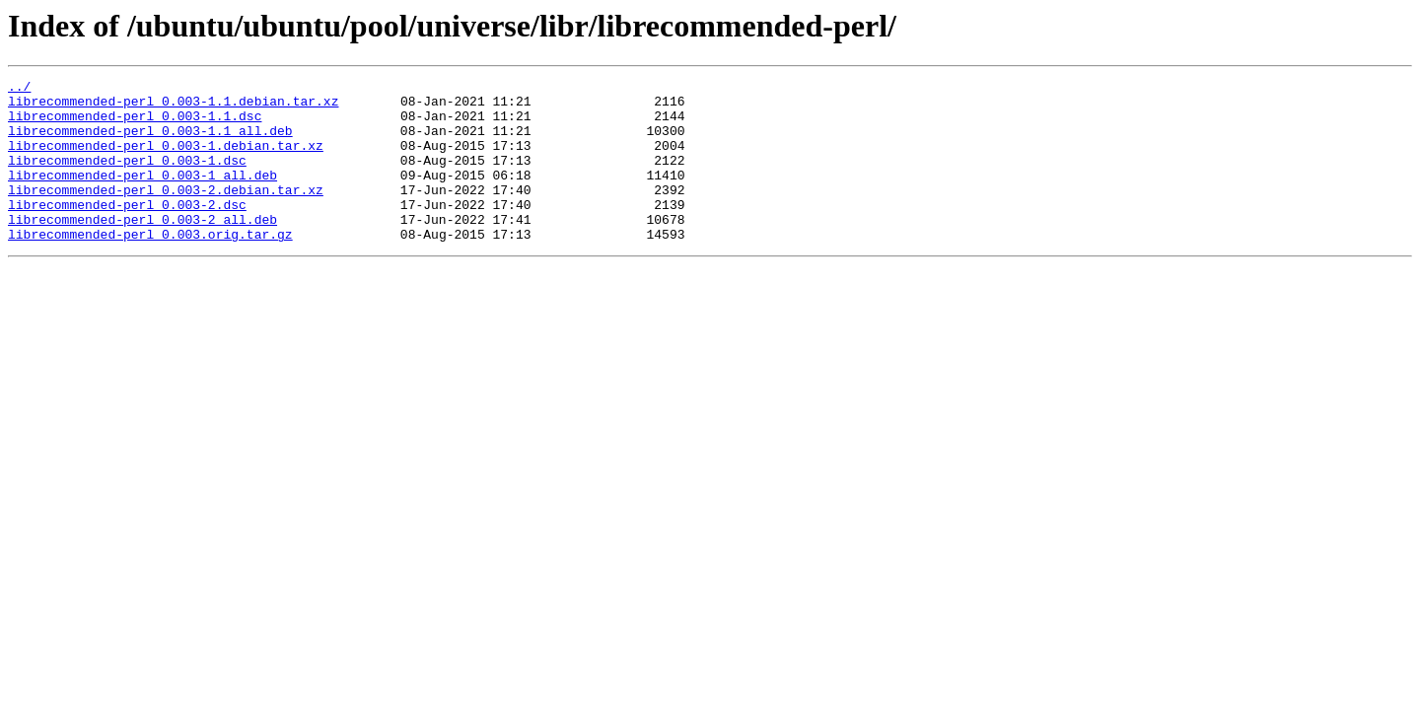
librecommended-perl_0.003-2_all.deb (142, 248)
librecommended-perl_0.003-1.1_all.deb (150, 142)
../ (19, 89)
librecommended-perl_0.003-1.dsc (127, 177)
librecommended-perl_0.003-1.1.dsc (134, 124)
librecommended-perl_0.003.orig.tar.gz (150, 266)
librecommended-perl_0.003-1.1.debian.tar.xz (173, 106)
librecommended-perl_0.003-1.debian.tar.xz (165, 160)
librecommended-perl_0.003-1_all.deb (142, 195)
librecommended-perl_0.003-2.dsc (127, 231)
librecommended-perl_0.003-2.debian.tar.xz (165, 213)
